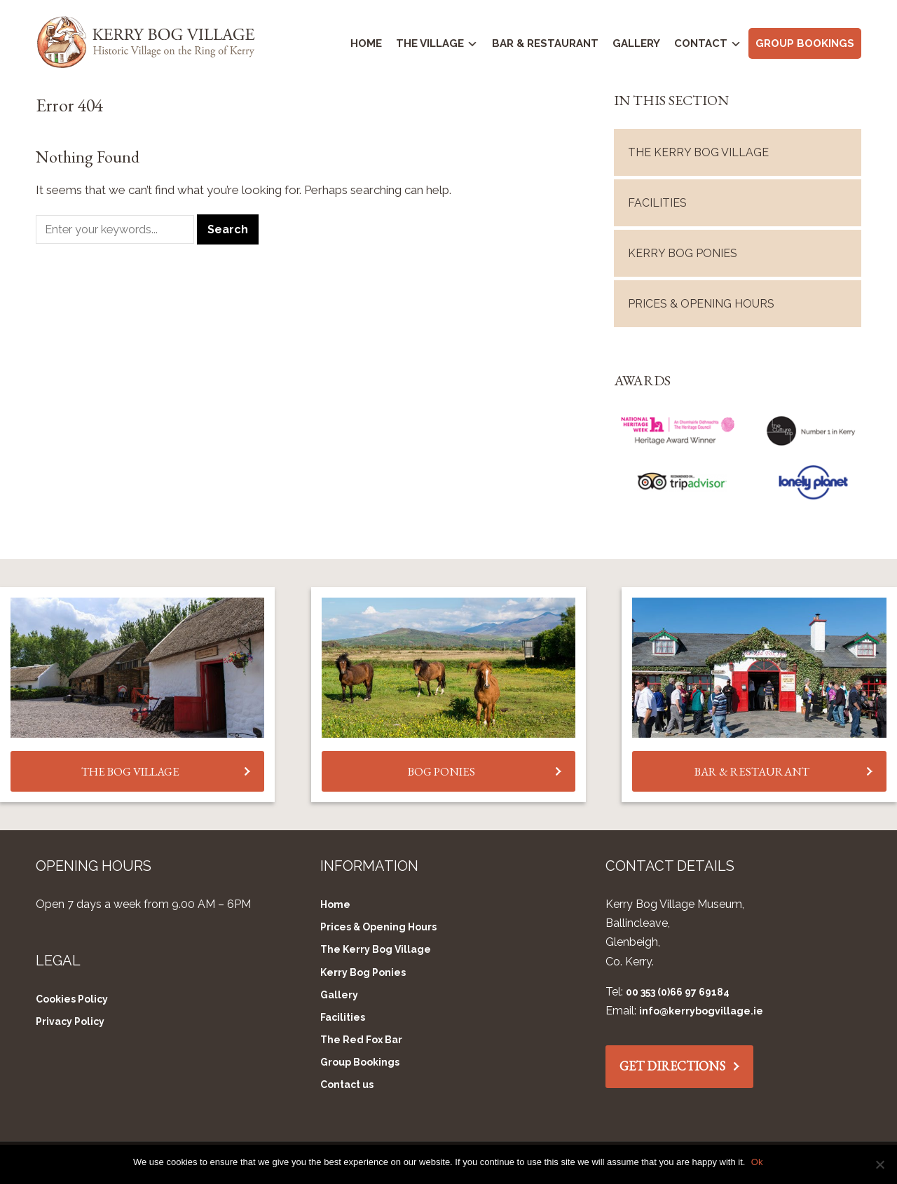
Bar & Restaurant (545, 43)
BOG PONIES (441, 768)
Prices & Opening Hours (701, 301)
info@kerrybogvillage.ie (701, 1008)
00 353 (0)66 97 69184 (678, 989)
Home (366, 43)
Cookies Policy (72, 997)
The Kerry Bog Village (698, 149)
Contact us (347, 1082)
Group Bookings (804, 43)
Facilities (657, 200)
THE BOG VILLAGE (130, 768)
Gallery (636, 43)
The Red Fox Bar (361, 1037)
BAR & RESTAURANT (752, 768)
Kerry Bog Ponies (682, 250)
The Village (430, 43)
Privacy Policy (70, 1019)
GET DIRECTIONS (672, 1064)
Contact (700, 43)
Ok (758, 1162)
